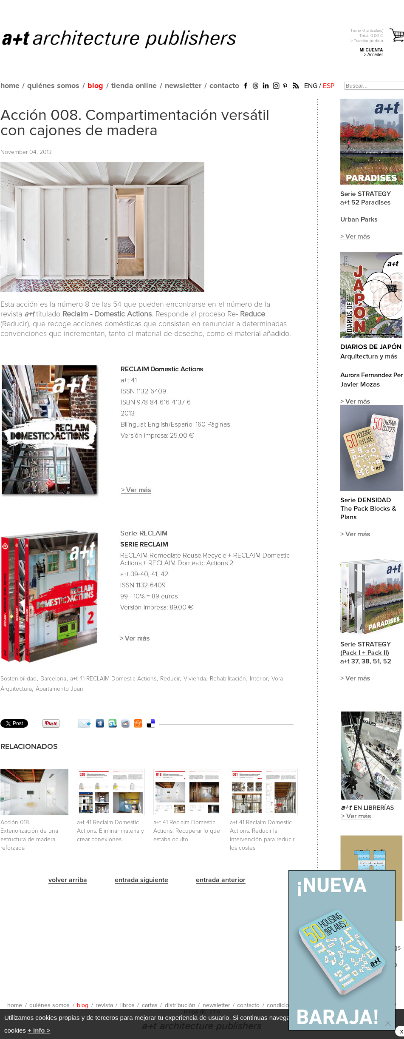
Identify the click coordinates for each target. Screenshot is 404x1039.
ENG (310, 86)
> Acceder (373, 54)
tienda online (134, 86)
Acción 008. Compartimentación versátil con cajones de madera (134, 123)
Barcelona (53, 679)
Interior (259, 679)
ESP (328, 86)
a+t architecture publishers (129, 39)
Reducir (170, 679)
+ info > (39, 1030)
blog (95, 86)
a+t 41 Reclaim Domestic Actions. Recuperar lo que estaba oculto (186, 831)
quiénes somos (53, 86)
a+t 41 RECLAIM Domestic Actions (113, 679)
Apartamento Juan (59, 689)
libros (127, 1005)
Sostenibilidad (18, 679)
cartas (150, 1005)
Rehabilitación (228, 679)
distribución (180, 1005)
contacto (224, 86)
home (10, 86)
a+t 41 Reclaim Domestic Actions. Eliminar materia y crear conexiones (110, 831)
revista (104, 1005)
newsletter (183, 86)
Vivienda (195, 679)
